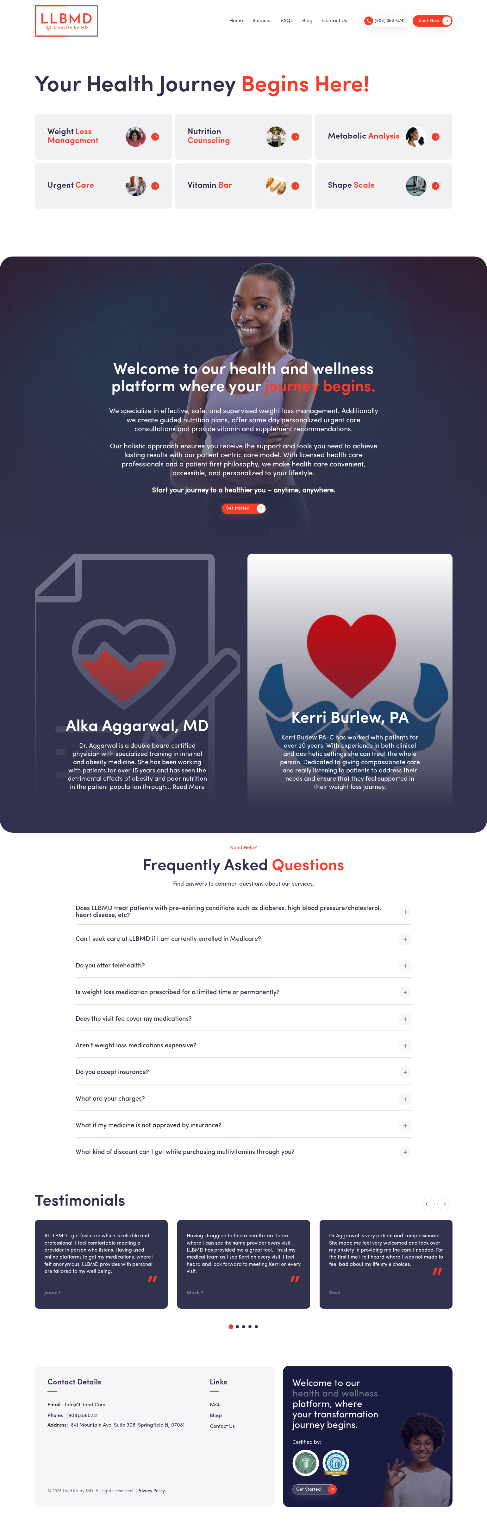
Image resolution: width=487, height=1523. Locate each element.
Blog (307, 20)
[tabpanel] (101, 1264)
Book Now (435, 20)
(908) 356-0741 (384, 20)
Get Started (316, 1489)
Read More (188, 787)
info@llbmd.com (85, 1405)
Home (236, 20)
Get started (245, 508)
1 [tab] (230, 1326)
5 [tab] (256, 1326)
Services (262, 20)
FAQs (287, 20)
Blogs (216, 1415)
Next (443, 1204)
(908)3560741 (81, 1415)
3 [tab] (243, 1326)
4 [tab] (250, 1326)
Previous (428, 1204)
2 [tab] (237, 1326)
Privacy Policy (151, 1491)
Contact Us (334, 20)
